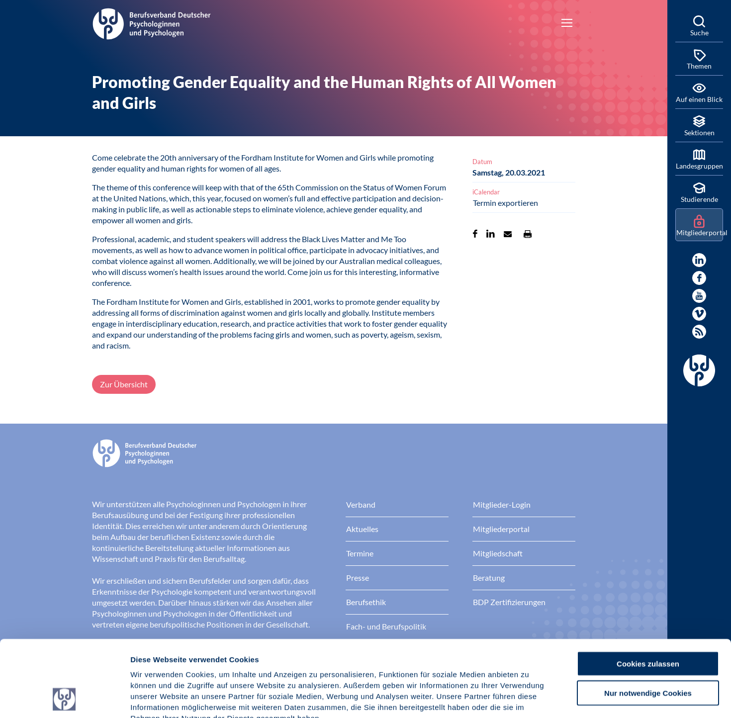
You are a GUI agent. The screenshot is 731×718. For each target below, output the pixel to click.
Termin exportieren (505, 202)
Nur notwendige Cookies (648, 621)
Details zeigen (529, 698)
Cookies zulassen (648, 592)
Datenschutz (204, 658)
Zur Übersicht (124, 384)
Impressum (152, 658)
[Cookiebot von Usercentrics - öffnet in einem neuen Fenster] (64, 698)
